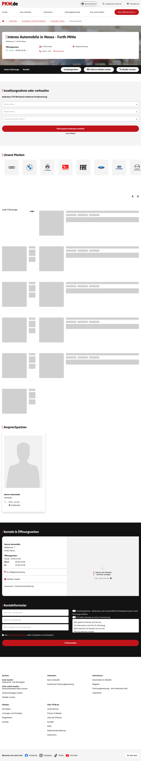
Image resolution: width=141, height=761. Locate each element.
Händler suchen (8, 697)
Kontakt (26, 69)
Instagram (48, 755)
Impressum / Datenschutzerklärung (19, 586)
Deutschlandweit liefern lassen (24, 687)
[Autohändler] (13, 21)
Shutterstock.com (130, 64)
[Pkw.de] (3, 21)
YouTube (73, 755)
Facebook (33, 755)
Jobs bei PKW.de (54, 718)
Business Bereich (89, 4)
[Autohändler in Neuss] (57, 21)
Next (138, 196)
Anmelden (6, 709)
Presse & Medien (54, 713)
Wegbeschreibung (81, 46)
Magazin (96, 684)
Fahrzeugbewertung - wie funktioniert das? (110, 688)
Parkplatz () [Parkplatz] (133, 4)
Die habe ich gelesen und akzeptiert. (29, 635)
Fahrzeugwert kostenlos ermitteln (70, 129)
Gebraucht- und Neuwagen (24, 681)
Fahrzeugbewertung (72, 12)
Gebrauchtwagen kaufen (12, 693)
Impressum (52, 735)
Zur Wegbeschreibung (14, 572)
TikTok (61, 755)
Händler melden (12, 579)
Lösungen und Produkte (12, 713)
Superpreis (97, 693)
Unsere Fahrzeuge (11, 69)
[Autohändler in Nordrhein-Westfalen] (34, 21)
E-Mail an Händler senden (99, 69)
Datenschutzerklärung (17, 635)
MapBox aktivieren (104, 578)
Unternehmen (53, 709)
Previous (132, 196)
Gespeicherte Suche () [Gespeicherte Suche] (112, 4)
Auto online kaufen (97, 12)
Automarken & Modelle (101, 680)
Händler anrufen (128, 69)
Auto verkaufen (53, 680)
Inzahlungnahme (71, 69)
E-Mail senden (47, 46)
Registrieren (7, 718)
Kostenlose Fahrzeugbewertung (60, 684)
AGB (49, 726)
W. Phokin (117, 64)
